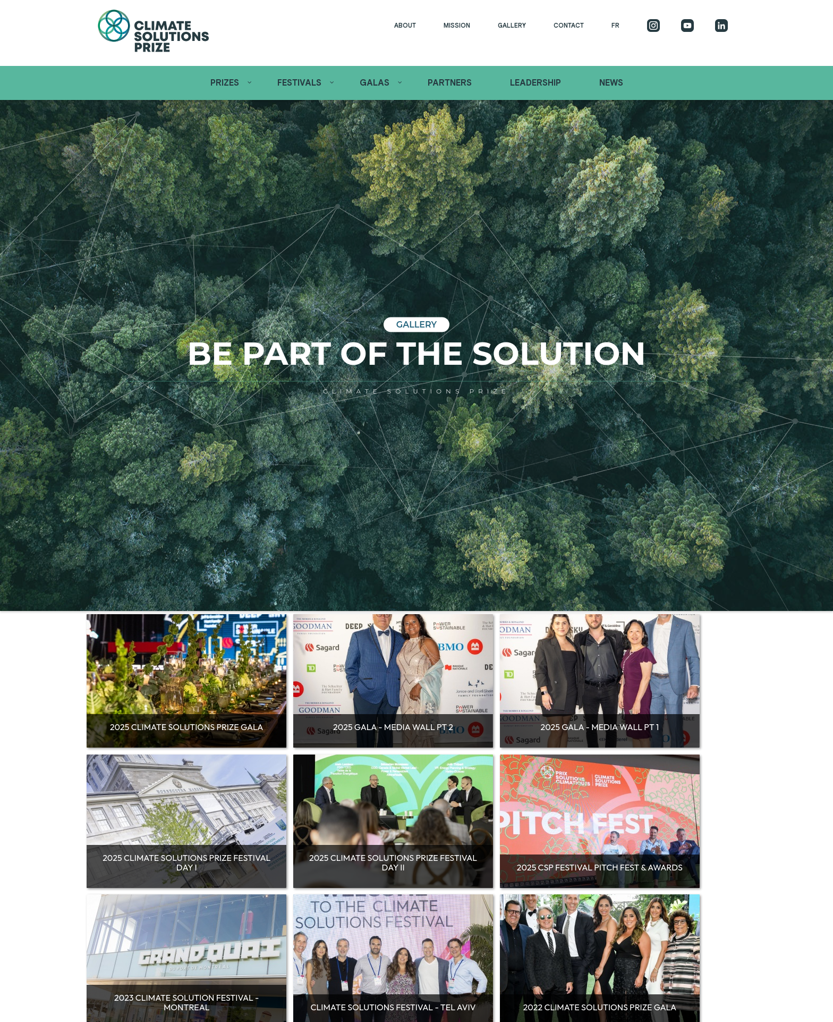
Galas (374, 83)
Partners (450, 83)
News (611, 83)
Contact (569, 25)
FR (615, 25)
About (405, 25)
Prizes (224, 83)
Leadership (535, 83)
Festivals (299, 83)
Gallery (512, 25)
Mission (457, 25)
